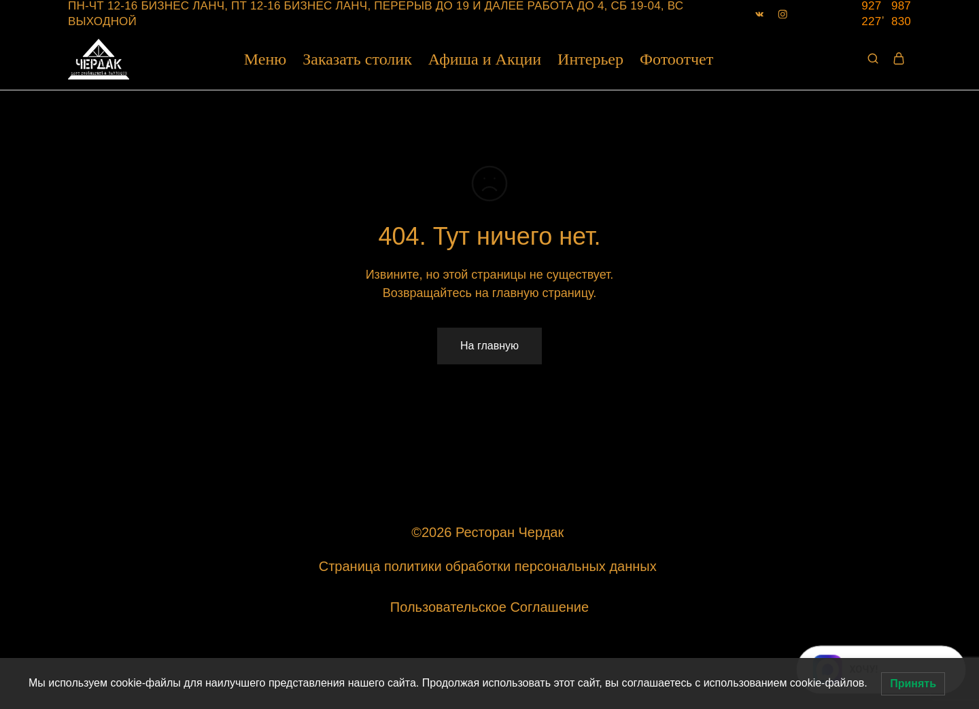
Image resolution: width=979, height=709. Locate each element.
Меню (265, 59)
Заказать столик (357, 59)
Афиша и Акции (484, 59)
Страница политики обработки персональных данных (489, 566)
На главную (489, 345)
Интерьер (590, 59)
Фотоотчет (676, 59)
